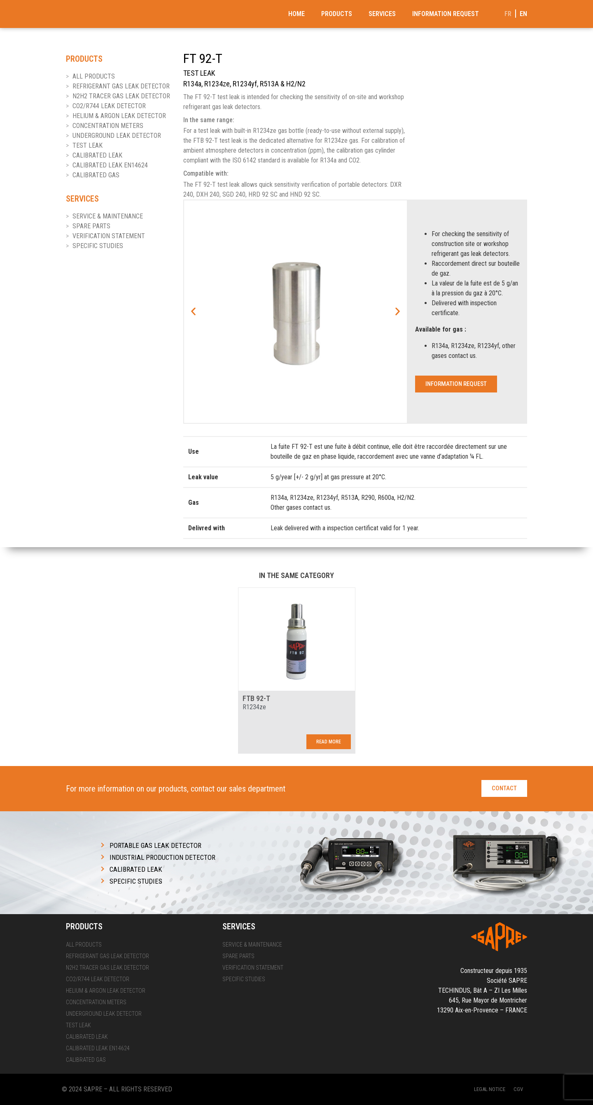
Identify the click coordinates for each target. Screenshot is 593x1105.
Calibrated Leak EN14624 (110, 165)
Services (382, 14)
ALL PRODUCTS (93, 76)
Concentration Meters (107, 126)
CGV (518, 1089)
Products (336, 14)
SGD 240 (233, 194)
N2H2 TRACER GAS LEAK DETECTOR (121, 96)
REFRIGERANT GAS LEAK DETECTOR (121, 86)
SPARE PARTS (91, 226)
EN (523, 14)
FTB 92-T (256, 698)
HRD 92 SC (263, 194)
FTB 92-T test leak (217, 140)
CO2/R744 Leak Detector (109, 106)
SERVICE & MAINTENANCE (107, 216)
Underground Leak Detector (116, 135)
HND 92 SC (305, 194)
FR (507, 14)
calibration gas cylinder (365, 150)
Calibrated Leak (97, 155)
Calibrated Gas (95, 175)
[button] (193, 311)
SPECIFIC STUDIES (97, 246)
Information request (445, 14)
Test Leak (87, 145)
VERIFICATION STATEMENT (108, 236)
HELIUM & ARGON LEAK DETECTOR (119, 116)
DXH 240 (207, 194)
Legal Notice (489, 1089)
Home (296, 14)
